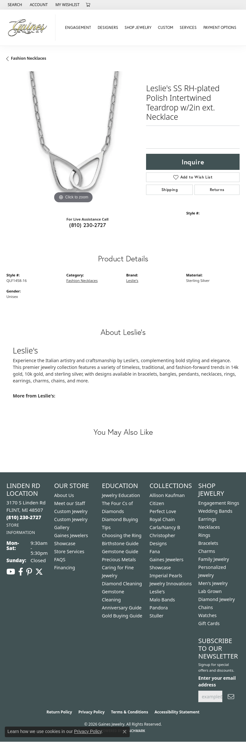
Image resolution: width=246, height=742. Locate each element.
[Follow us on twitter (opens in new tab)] (39, 572)
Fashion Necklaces (28, 58)
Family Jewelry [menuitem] (213, 559)
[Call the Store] (23, 517)
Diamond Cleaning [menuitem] (122, 584)
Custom (165, 27)
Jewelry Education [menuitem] (121, 495)
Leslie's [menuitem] (157, 592)
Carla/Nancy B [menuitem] (165, 527)
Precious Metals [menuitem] (119, 559)
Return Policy (59, 712)
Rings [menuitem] (204, 535)
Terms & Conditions (129, 712)
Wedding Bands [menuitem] (215, 511)
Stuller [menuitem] (156, 616)
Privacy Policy (91, 712)
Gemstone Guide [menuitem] (120, 551)
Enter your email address (217, 681)
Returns (217, 189)
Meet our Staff (69, 503)
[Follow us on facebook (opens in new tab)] (20, 572)
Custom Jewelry (70, 511)
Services (188, 27)
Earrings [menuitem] (207, 519)
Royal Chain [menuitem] (162, 519)
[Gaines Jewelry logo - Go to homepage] (29, 27)
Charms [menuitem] (206, 551)
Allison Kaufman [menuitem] (167, 495)
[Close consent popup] (125, 732)
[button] (14, 5)
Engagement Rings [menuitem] (218, 503)
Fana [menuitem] (155, 551)
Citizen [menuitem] (157, 503)
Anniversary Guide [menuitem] (122, 608)
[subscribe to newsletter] (231, 697)
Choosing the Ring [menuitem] (122, 535)
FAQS (59, 559)
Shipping (169, 189)
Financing (64, 567)
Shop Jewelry (138, 27)
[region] (73, 138)
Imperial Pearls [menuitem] (166, 575)
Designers (108, 27)
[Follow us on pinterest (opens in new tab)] (29, 572)
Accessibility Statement (176, 712)
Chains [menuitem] (205, 607)
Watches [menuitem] (207, 615)
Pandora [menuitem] (159, 608)
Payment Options (219, 27)
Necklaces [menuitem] (209, 527)
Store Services (69, 551)
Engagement (78, 27)
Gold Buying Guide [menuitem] (122, 616)
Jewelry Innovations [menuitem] (171, 584)
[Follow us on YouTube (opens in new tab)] (10, 572)
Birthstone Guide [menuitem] (120, 543)
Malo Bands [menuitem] (162, 600)
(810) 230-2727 (87, 225)
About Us (64, 495)
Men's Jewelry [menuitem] (213, 583)
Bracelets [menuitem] (208, 543)
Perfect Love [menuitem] (163, 511)
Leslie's (132, 280)
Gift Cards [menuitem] (209, 623)
